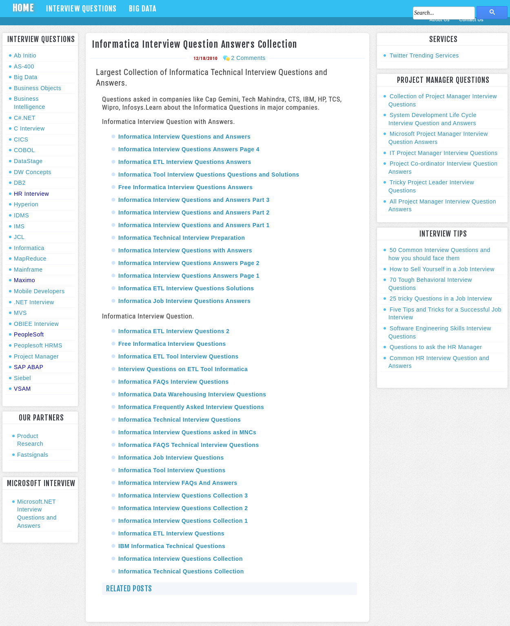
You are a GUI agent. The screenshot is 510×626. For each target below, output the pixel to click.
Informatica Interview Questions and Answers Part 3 (194, 200)
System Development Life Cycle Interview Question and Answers (432, 119)
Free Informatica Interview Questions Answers (185, 187)
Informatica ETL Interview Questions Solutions (186, 288)
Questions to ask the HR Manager (436, 347)
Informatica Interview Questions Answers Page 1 (188, 275)
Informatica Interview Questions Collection (180, 558)
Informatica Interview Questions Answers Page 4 (188, 149)
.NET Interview (34, 302)
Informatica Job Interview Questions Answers (184, 301)
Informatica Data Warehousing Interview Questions (192, 394)
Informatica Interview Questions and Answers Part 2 (194, 212)
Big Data (142, 8)
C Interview (29, 128)
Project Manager (36, 356)
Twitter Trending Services (424, 55)
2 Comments (248, 58)
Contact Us (471, 19)
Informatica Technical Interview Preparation (181, 237)
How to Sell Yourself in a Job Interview (442, 269)
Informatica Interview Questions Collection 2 (183, 508)
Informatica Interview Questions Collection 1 (183, 521)
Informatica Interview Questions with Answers (185, 250)
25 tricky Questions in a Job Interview (441, 298)
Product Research (30, 440)
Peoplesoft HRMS (38, 345)
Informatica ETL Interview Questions (171, 533)
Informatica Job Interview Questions (171, 457)
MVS (20, 313)
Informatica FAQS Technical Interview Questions (188, 445)
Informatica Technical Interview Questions (179, 419)
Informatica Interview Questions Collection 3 (183, 495)
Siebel (22, 378)
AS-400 (24, 66)
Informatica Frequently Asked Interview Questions (191, 407)
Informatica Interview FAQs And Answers (177, 483)
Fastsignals (32, 454)
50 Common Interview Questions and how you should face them (439, 254)
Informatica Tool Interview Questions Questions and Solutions (208, 174)
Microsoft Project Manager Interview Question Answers (438, 138)
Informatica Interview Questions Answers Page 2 (188, 263)
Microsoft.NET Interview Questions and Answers (37, 513)
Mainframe (28, 269)
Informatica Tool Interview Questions (172, 470)
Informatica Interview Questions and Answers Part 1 (194, 225)
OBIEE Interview (36, 324)
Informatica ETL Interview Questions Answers (184, 162)
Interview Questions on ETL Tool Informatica (183, 369)
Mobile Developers (39, 291)
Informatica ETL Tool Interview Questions (178, 356)
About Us (440, 19)
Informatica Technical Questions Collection (181, 571)
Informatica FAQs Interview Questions (173, 381)
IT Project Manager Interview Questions (444, 153)
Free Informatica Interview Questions (172, 344)
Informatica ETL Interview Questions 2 (174, 331)
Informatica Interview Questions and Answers (184, 136)
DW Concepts (32, 172)
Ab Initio (25, 55)
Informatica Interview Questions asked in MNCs (187, 432)
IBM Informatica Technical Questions (171, 546)
